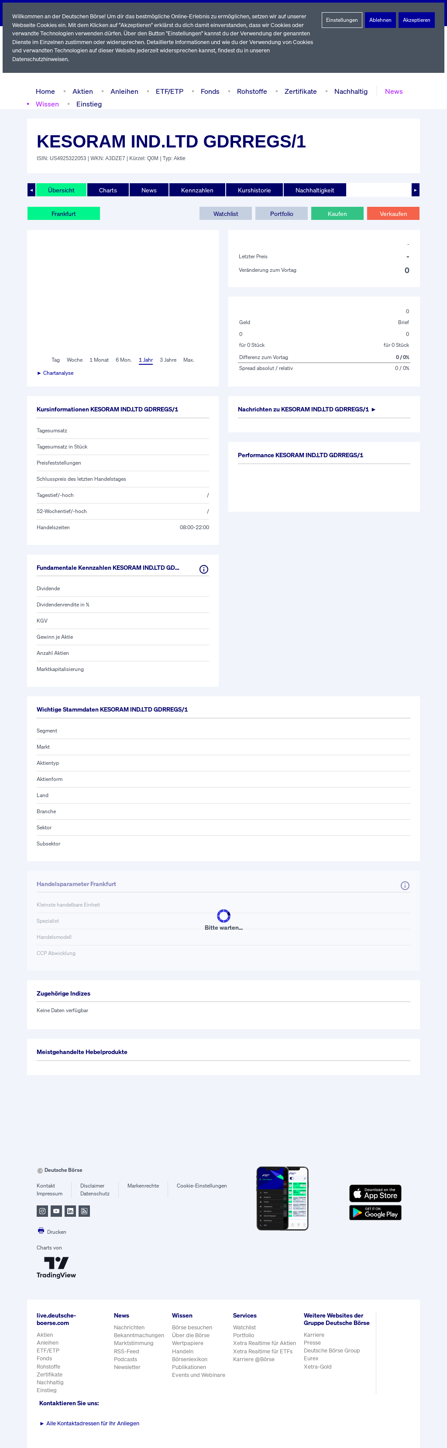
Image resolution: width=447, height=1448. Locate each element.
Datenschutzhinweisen (40, 59)
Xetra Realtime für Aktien (265, 1343)
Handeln (182, 1351)
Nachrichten (129, 1327)
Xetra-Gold (319, 1373)
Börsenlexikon (190, 1359)
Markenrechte (143, 1186)
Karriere (315, 1342)
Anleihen (122, 91)
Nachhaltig (348, 91)
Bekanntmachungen (139, 1335)
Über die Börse (191, 1335)
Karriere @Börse (255, 1359)
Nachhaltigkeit (313, 189)
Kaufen (337, 213)
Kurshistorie (253, 189)
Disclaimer (92, 1186)
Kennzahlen (196, 189)
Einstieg (88, 103)
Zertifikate (299, 91)
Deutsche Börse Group (334, 1358)
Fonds (209, 91)
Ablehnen (380, 20)
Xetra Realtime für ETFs (264, 1351)
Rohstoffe (251, 91)
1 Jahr (145, 360)
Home (45, 91)
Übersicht (61, 189)
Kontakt (46, 1186)
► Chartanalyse (55, 373)
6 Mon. (123, 360)
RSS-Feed (127, 1351)
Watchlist (225, 213)
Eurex (312, 1365)
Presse (314, 1350)
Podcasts (125, 1359)
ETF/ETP (167, 91)
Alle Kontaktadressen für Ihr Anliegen (89, 1423)
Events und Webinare (199, 1375)
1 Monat (98, 360)
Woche (74, 360)
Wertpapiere (187, 1343)
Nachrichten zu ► (311, 409)
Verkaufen (393, 213)
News (391, 91)
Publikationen (189, 1367)
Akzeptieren (416, 20)
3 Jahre (168, 360)
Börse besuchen (192, 1327)
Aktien (81, 91)
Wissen (47, 103)
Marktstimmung (133, 1343)
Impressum (49, 1194)
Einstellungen (342, 20)
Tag (55, 360)
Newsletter (127, 1367)
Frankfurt (64, 213)
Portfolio (281, 213)
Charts (107, 189)
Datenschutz (95, 1194)
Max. (189, 360)
